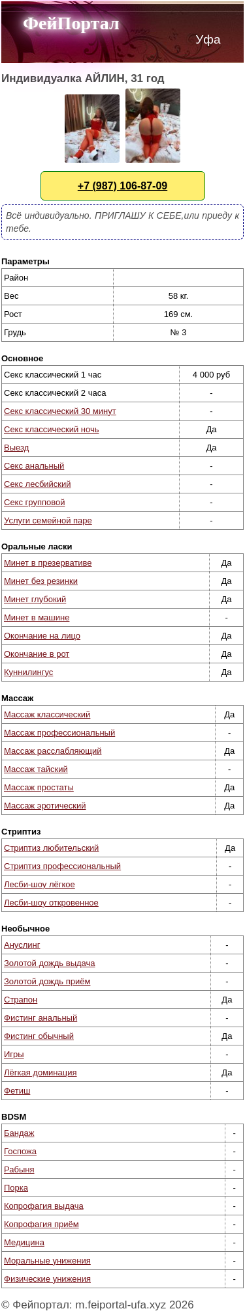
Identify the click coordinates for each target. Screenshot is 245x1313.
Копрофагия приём (41, 1224)
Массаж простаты (39, 787)
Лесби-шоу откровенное (51, 902)
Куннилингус (28, 672)
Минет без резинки (41, 581)
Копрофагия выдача (44, 1206)
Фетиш (17, 1091)
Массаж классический (47, 714)
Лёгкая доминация (40, 1072)
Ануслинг (22, 945)
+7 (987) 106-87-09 (122, 185)
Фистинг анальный (40, 1018)
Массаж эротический (45, 805)
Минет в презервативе (48, 563)
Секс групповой (34, 502)
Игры (14, 1054)
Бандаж (19, 1133)
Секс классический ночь (51, 429)
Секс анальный (34, 466)
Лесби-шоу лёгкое (39, 884)
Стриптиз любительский (51, 848)
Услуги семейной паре (48, 520)
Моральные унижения (47, 1260)
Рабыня (19, 1169)
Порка (16, 1188)
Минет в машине (36, 617)
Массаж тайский (36, 769)
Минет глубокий (35, 599)
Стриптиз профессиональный (62, 866)
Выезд (16, 447)
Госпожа (20, 1151)
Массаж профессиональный (59, 733)
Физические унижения (47, 1279)
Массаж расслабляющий (52, 751)
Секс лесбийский (37, 484)
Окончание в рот (36, 654)
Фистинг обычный (39, 1036)
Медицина (24, 1242)
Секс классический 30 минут (60, 411)
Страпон (20, 999)
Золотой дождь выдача (49, 963)
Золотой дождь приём (47, 981)
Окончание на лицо (42, 636)
